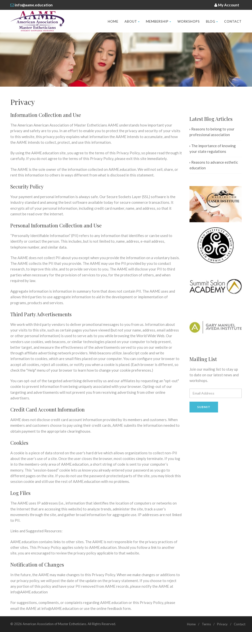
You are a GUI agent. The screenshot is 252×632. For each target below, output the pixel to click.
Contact (233, 21)
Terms (206, 624)
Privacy (222, 624)
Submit (203, 407)
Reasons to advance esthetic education (213, 165)
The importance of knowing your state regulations (212, 148)
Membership (158, 21)
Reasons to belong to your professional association (212, 132)
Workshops (188, 21)
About (132, 21)
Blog (212, 21)
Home (113, 21)
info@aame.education (34, 5)
